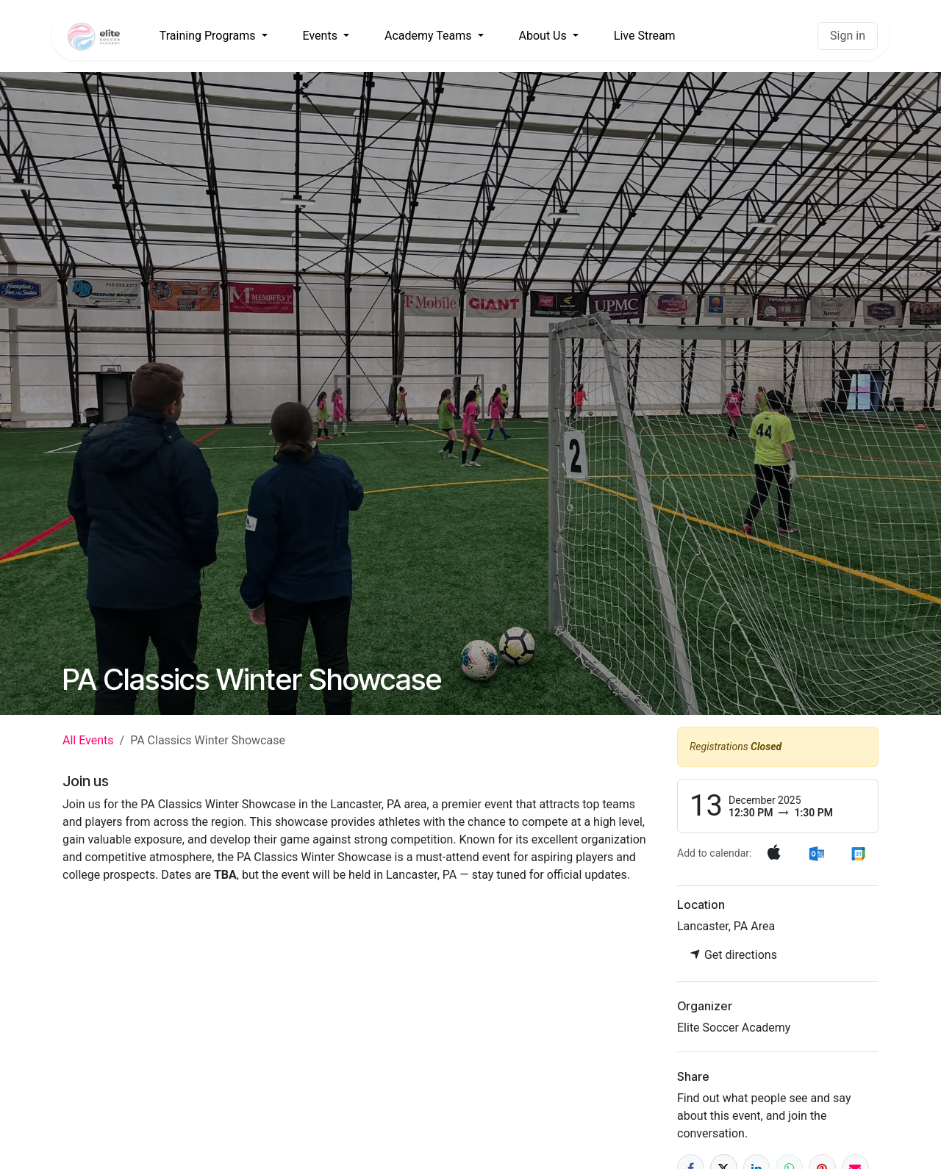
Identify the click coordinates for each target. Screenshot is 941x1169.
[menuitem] (213, 36)
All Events (88, 740)
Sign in (847, 36)
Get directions (733, 955)
